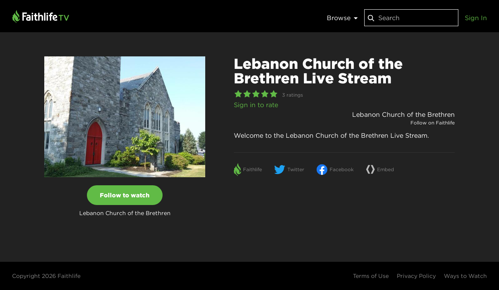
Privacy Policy (416, 276)
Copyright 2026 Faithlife (46, 276)
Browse (342, 18)
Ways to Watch (465, 276)
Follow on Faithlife (432, 123)
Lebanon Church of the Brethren (403, 114)
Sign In (476, 18)
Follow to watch (125, 195)
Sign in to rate (256, 105)
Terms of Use (371, 276)
